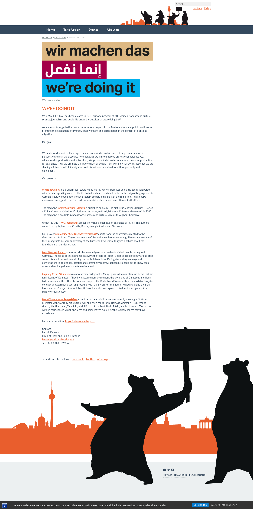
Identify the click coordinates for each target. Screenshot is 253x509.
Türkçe (207, 8)
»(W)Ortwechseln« (68, 222)
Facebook (78, 359)
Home (50, 29)
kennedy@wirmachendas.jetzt (58, 339)
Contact (167, 475)
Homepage (47, 37)
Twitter (90, 359)
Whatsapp (103, 359)
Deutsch (197, 8)
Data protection (197, 475)
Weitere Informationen (224, 505)
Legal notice (180, 475)
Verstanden (200, 505)
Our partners (60, 37)
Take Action (71, 29)
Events (93, 29)
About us (113, 29)
